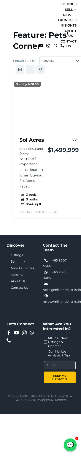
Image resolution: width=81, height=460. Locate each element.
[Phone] (8, 340)
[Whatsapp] (55, 45)
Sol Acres (31, 140)
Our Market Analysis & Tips (59, 353)
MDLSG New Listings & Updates (58, 342)
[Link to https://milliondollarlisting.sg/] (46, 296)
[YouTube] (41, 45)
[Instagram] (48, 45)
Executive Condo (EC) (33, 212)
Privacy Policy (45, 400)
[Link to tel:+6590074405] (46, 260)
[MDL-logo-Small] (9, 25)
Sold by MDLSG (27, 84)
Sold (54, 212)
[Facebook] (34, 45)
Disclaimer (61, 400)
